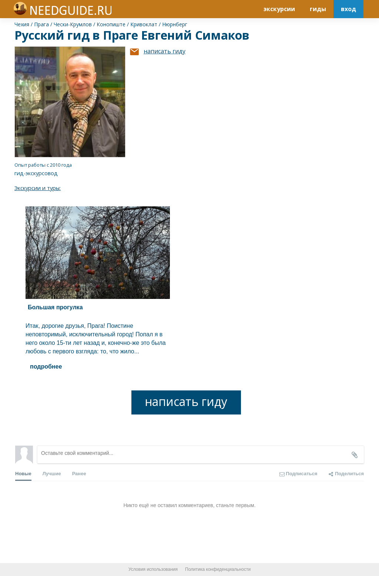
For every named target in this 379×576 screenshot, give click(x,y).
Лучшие (52, 473)
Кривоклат (143, 24)
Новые (23, 476)
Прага (41, 24)
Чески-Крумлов (73, 24)
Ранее (79, 473)
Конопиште (111, 24)
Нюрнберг (174, 24)
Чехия (21, 24)
